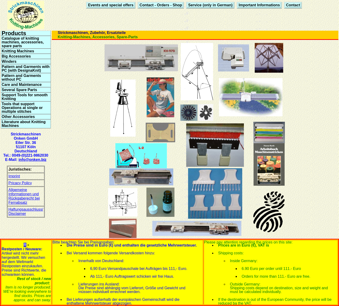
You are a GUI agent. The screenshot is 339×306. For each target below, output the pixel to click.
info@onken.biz (33, 160)
